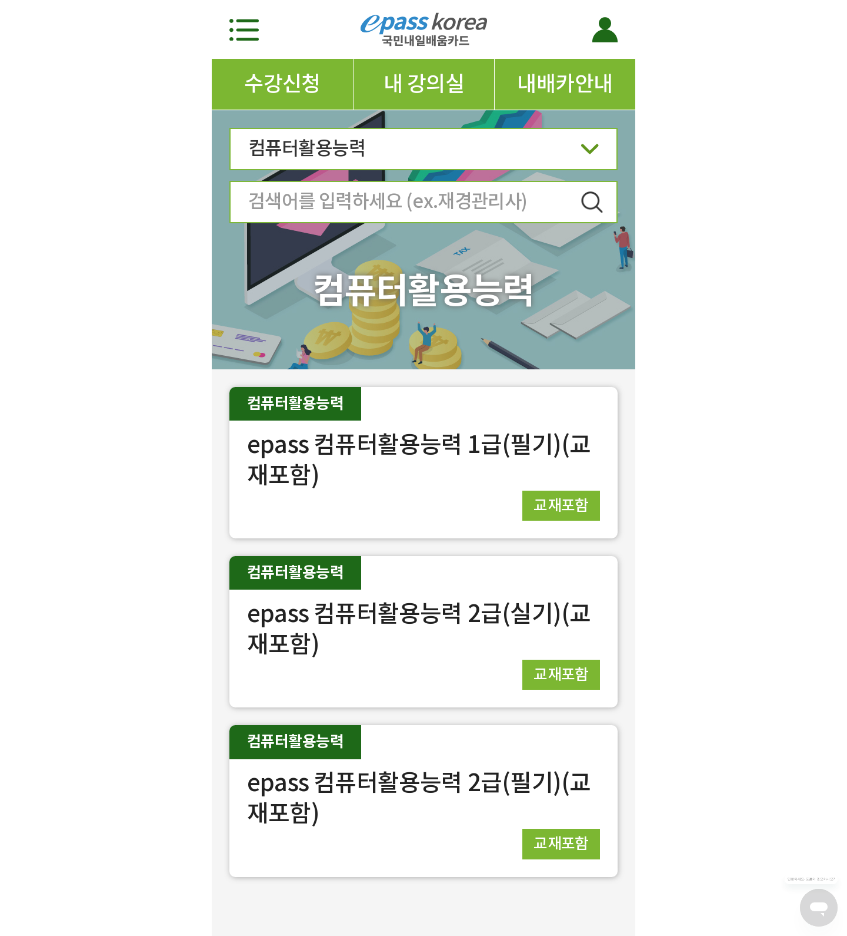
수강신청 (282, 83)
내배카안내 (564, 83)
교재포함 (561, 505)
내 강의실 (424, 83)
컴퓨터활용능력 (423, 152)
